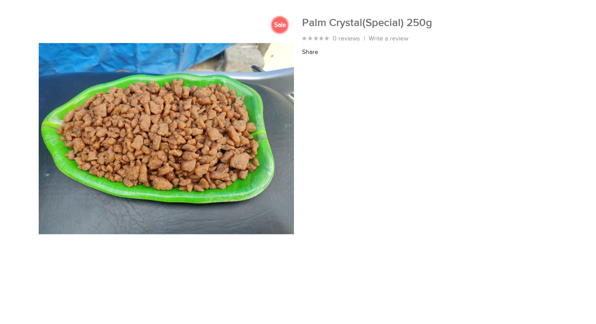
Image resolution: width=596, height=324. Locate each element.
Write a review (388, 38)
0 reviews (346, 38)
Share (310, 52)
